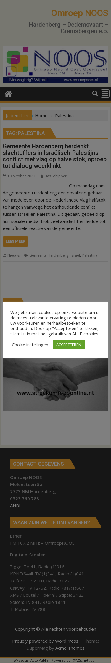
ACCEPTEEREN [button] (68, 344)
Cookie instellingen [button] (30, 344)
